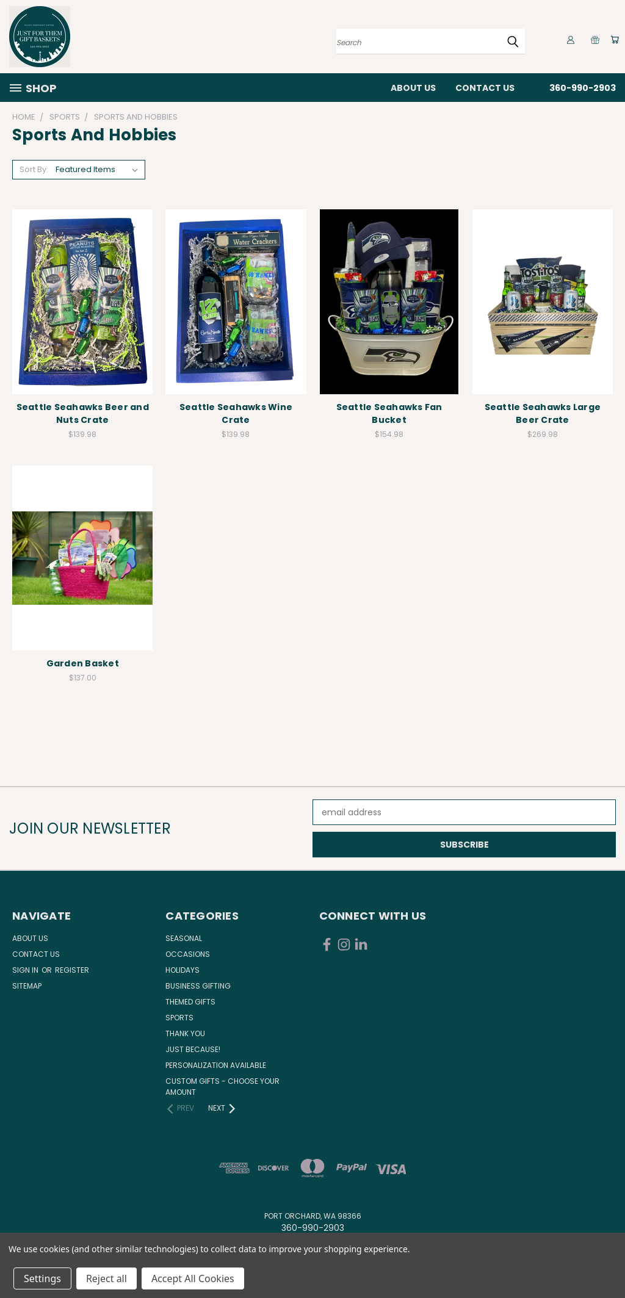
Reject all (106, 1278)
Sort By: (34, 169)
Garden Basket (82, 663)
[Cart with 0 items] (613, 40)
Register (72, 970)
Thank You (185, 1033)
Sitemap (27, 986)
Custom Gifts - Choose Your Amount (222, 1086)
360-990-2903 (582, 88)
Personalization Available (215, 1065)
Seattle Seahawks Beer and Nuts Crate (82, 413)
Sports (179, 1017)
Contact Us (485, 88)
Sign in (26, 970)
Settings (42, 1278)
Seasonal (183, 938)
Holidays (182, 970)
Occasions (187, 954)
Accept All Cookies (192, 1278)
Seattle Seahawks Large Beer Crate (543, 413)
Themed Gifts (190, 1002)
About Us (413, 88)
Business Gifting (198, 986)
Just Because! (192, 1049)
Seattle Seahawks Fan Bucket (389, 413)
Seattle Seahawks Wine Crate (235, 413)
